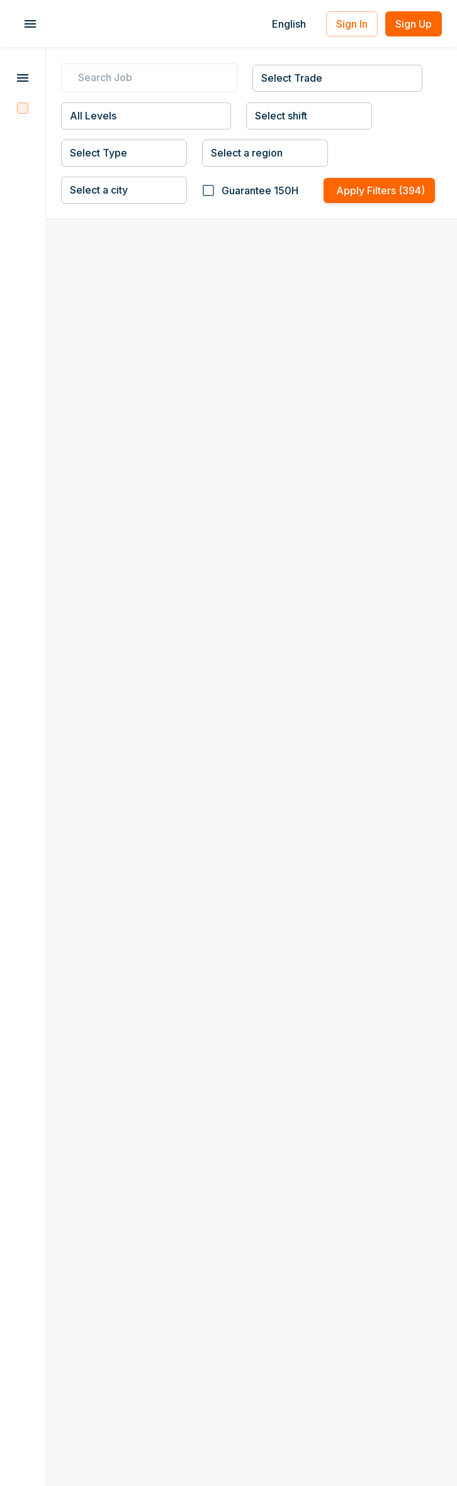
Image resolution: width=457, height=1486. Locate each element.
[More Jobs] (23, 79)
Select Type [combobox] (98, 152)
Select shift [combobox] (281, 115)
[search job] (151, 78)
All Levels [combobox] (93, 115)
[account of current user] (30, 24)
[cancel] (229, 78)
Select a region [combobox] (247, 152)
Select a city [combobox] (99, 190)
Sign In (352, 24)
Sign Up (413, 23)
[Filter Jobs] (22, 108)
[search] (68, 78)
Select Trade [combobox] (291, 78)
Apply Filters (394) (379, 190)
